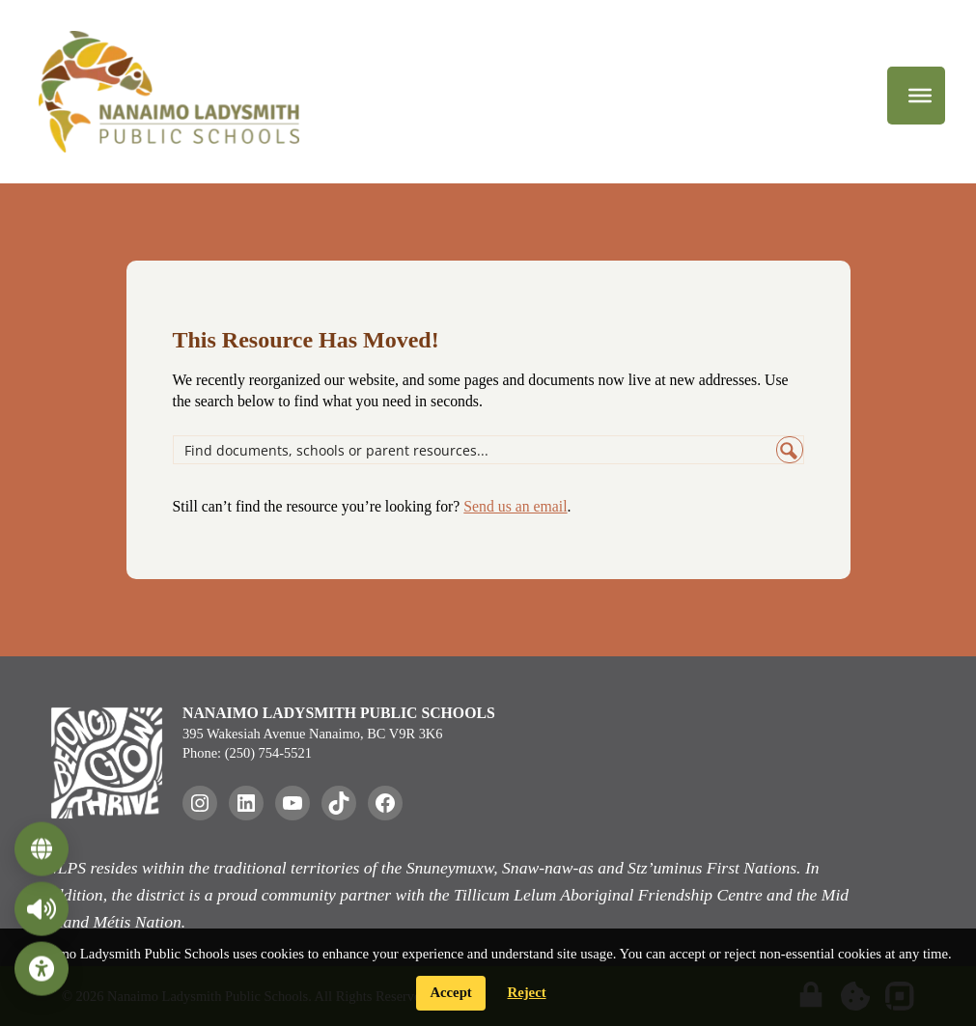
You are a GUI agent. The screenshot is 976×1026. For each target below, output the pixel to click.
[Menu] (920, 95)
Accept (450, 992)
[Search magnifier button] (789, 449)
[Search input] (475, 449)
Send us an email (515, 506)
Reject (527, 992)
